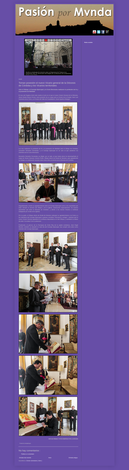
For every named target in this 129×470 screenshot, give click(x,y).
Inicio (49, 457)
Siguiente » (67, 40)
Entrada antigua (73, 457)
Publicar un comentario (27, 454)
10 (60, 40)
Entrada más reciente (25, 457)
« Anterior (29, 40)
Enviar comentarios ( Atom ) (34, 460)
